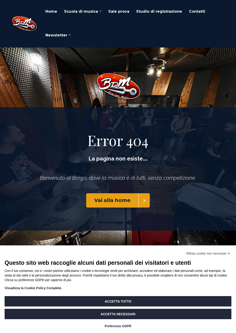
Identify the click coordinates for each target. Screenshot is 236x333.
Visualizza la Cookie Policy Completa (33, 288)
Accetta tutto (118, 301)
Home (51, 11)
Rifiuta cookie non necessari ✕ (208, 253)
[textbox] (118, 159)
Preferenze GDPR (118, 326)
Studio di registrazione (159, 11)
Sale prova (118, 11)
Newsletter (56, 35)
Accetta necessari (118, 314)
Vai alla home (122, 200)
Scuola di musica (81, 11)
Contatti (197, 11)
